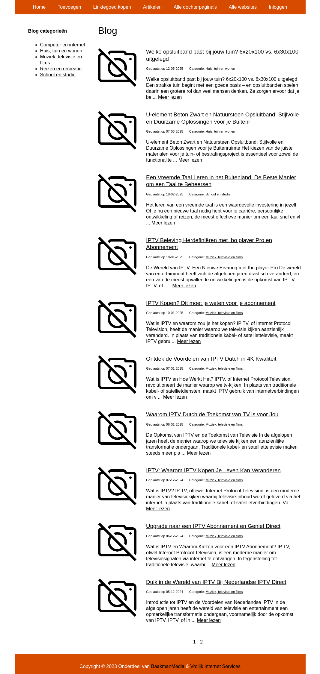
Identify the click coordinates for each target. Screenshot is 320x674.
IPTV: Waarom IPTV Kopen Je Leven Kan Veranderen (213, 470)
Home (39, 7)
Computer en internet (62, 44)
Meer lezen (170, 97)
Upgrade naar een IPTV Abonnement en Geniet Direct (213, 526)
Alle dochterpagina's (195, 7)
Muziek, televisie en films (224, 257)
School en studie (218, 194)
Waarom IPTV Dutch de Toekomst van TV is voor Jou (212, 414)
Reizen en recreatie (61, 68)
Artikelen (152, 7)
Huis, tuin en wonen (220, 68)
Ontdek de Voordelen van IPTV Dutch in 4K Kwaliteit (211, 359)
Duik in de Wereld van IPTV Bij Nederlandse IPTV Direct (216, 582)
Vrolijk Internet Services (215, 666)
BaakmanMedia (167, 666)
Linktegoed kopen (112, 7)
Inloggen (278, 7)
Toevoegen (69, 7)
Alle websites (243, 7)
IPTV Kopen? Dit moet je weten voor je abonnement (210, 303)
